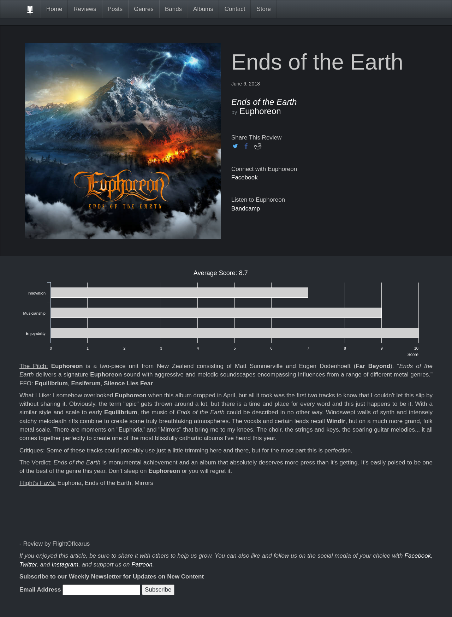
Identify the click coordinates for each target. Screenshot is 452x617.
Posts (115, 9)
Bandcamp (245, 208)
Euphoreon (260, 111)
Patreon (142, 564)
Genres (144, 9)
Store (263, 9)
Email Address (40, 589)
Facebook (244, 177)
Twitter (28, 564)
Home (54, 9)
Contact (235, 9)
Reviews (84, 9)
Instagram (65, 564)
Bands (173, 9)
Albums (203, 9)
